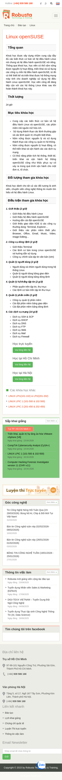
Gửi (6, 756)
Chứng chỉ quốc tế (14, 723)
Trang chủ (9, 25)
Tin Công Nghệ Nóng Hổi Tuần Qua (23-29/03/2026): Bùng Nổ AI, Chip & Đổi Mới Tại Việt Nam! (30, 513)
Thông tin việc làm (14, 734)
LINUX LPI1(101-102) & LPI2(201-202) (28, 396)
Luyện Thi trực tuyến (15, 728)
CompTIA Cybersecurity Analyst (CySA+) (29, 445)
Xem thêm (52, 421)
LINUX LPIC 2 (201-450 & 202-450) (26, 406)
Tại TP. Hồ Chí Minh (19, 429)
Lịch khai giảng (13, 718)
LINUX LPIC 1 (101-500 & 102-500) (26, 401)
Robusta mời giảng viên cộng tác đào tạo (29, 579)
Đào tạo (22, 25)
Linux (32, 25)
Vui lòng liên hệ (23, 350)
